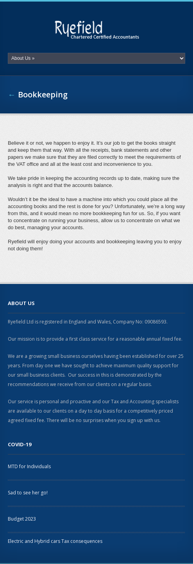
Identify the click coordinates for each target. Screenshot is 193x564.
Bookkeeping (43, 94)
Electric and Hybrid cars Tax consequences (55, 541)
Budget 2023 (22, 519)
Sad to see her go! (28, 492)
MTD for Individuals (29, 466)
